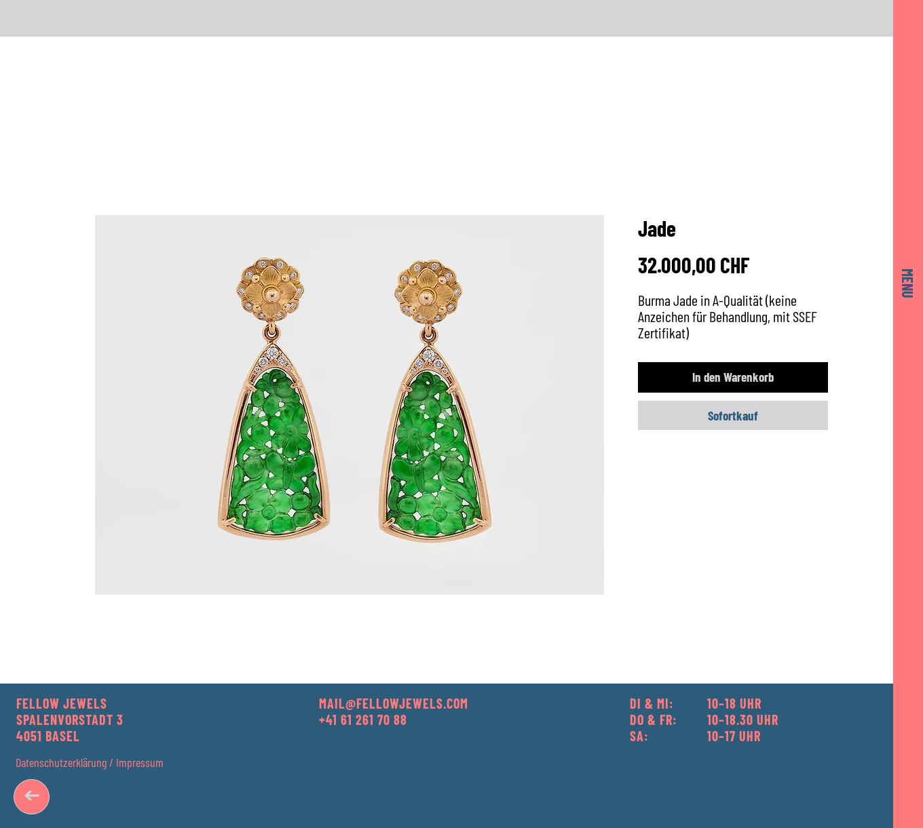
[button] (908, 283)
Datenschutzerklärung (61, 762)
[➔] (32, 796)
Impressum (140, 762)
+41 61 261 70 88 (363, 719)
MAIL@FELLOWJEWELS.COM (393, 703)
